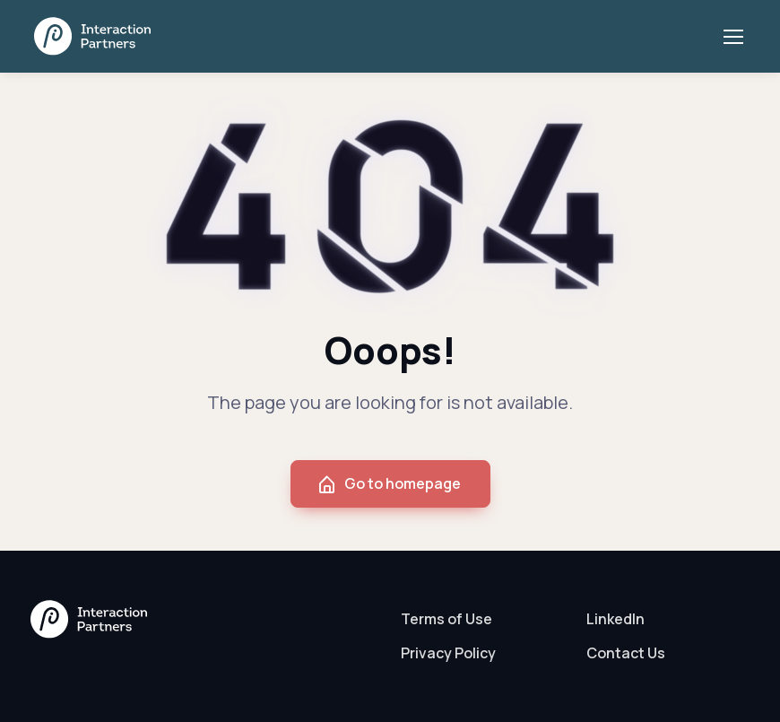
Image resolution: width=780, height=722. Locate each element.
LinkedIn (615, 619)
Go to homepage (388, 484)
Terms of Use (446, 619)
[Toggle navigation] (732, 37)
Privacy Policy (448, 653)
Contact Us (625, 653)
